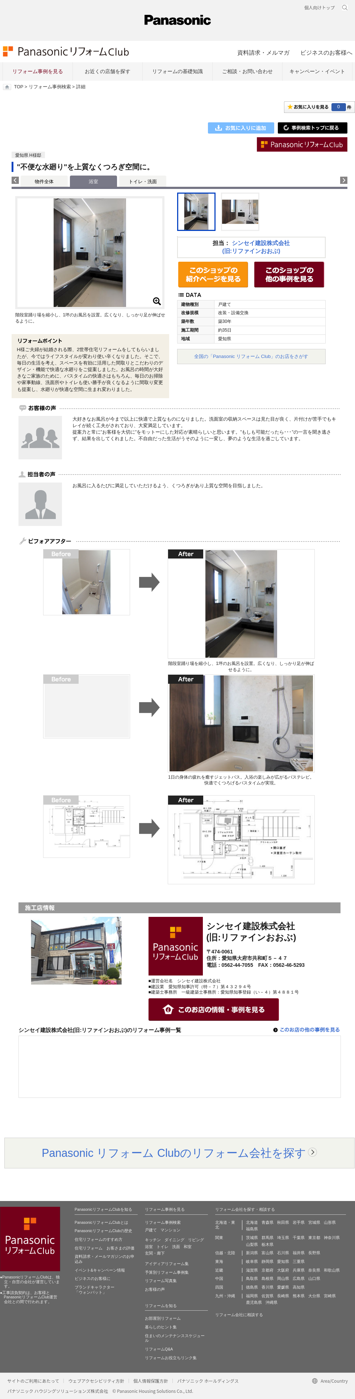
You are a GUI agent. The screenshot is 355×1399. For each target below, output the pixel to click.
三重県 (299, 1261)
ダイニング (174, 1240)
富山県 (267, 1253)
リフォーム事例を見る (37, 71)
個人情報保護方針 (150, 1381)
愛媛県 (283, 1287)
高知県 (299, 1287)
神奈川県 (332, 1237)
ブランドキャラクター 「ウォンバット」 (94, 1289)
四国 (219, 1287)
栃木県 (267, 1244)
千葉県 (299, 1237)
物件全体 (44, 181)
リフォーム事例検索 (50, 86)
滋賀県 (252, 1270)
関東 (219, 1237)
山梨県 (252, 1244)
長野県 (314, 1253)
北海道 (252, 1222)
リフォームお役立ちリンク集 (171, 1358)
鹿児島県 (254, 1302)
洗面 (176, 1246)
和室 (188, 1246)
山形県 (330, 1222)
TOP (18, 86)
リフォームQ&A (159, 1349)
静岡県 (267, 1261)
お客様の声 (155, 1289)
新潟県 (252, 1253)
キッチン (153, 1240)
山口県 (314, 1278)
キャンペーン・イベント (317, 71)
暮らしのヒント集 (161, 1327)
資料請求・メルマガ (263, 52)
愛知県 (283, 1261)
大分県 (314, 1296)
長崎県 (283, 1296)
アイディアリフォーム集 (167, 1263)
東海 (219, 1261)
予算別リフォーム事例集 (167, 1272)
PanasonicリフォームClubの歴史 (103, 1231)
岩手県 (299, 1222)
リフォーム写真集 (161, 1280)
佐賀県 (267, 1296)
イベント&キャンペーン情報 (100, 1270)
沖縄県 (271, 1302)
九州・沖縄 (225, 1296)
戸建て (151, 1230)
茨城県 (252, 1237)
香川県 (267, 1287)
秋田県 (283, 1222)
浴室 (149, 1246)
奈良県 (314, 1270)
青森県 (267, 1222)
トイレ (162, 1246)
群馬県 (267, 1237)
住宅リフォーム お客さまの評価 (104, 1248)
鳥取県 (252, 1278)
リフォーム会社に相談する (239, 1314)
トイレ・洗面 (143, 181)
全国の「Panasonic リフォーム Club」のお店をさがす (251, 356)
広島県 (299, 1278)
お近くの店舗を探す (107, 71)
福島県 (252, 1229)
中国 (219, 1278)
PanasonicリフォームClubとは (101, 1222)
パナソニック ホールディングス (208, 1381)
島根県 (267, 1278)
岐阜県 (252, 1261)
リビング (196, 1240)
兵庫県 (299, 1270)
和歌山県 (332, 1270)
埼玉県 (283, 1237)
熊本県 (299, 1296)
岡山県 (283, 1278)
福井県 (299, 1253)
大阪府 (283, 1270)
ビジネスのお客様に (92, 1278)
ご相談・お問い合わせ (247, 71)
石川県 (283, 1253)
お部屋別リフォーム (163, 1318)
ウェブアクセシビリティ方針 (96, 1381)
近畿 (219, 1270)
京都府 (267, 1270)
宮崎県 (330, 1296)
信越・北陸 (225, 1253)
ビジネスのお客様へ (326, 52)
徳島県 (252, 1287)
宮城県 (314, 1222)
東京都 (314, 1237)
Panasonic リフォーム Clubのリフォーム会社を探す (174, 1153)
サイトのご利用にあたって (33, 1381)
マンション (170, 1230)
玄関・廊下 (155, 1253)
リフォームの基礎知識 (177, 71)
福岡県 (252, 1296)
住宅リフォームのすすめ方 (98, 1239)
